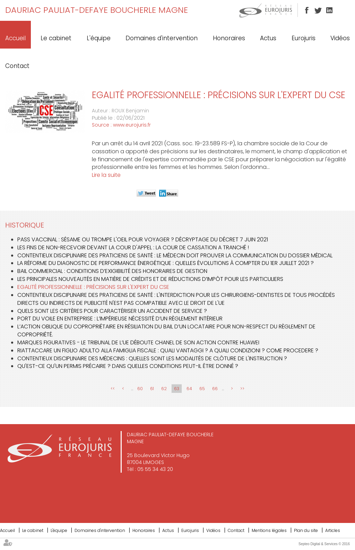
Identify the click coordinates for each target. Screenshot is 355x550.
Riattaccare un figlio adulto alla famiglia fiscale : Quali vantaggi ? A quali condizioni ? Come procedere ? (167, 350)
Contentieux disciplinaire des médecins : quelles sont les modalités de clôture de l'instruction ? (152, 358)
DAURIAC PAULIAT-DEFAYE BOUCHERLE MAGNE (96, 10)
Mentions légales (269, 530)
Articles (332, 530)
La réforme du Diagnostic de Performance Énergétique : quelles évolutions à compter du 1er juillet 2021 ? (165, 263)
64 (189, 389)
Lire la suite (106, 175)
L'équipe (99, 38)
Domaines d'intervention (161, 38)
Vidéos (340, 38)
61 (152, 389)
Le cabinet (56, 38)
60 (140, 389)
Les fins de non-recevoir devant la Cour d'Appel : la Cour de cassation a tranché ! (133, 247)
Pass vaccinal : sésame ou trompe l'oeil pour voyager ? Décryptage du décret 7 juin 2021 (142, 239)
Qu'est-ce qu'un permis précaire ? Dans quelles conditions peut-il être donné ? (127, 366)
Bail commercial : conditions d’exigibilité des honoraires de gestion (112, 271)
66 (215, 389)
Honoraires (229, 38)
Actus (268, 38)
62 (164, 389)
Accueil (15, 38)
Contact (17, 66)
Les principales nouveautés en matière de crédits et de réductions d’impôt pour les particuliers (150, 279)
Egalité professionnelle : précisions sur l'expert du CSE (93, 287)
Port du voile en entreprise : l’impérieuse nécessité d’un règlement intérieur (120, 319)
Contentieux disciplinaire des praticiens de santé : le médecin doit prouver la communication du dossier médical (174, 255)
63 (176, 389)
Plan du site (306, 530)
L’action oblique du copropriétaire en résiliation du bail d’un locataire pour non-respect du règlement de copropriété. (166, 330)
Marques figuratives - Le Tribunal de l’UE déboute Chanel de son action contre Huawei (138, 342)
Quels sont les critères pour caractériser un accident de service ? (112, 311)
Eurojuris (303, 38)
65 (202, 389)
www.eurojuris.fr (132, 124)
